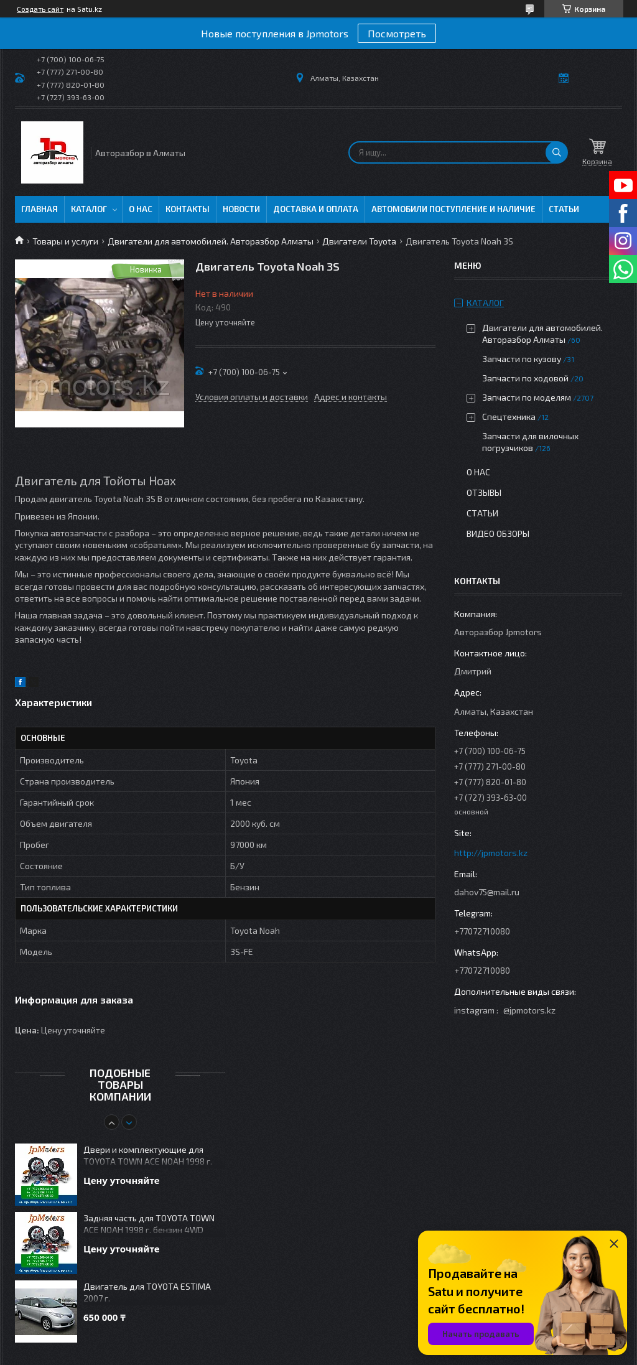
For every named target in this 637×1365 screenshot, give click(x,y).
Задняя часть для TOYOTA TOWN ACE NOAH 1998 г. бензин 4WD (149, 1224)
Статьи (564, 209)
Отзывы (484, 492)
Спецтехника (509, 416)
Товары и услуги (65, 241)
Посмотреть (397, 33)
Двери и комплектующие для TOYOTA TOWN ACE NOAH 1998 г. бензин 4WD (147, 1156)
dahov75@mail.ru (486, 892)
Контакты (187, 209)
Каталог (89, 209)
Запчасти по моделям (526, 397)
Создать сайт (40, 8)
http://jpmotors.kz (491, 852)
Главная (39, 209)
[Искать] (557, 152)
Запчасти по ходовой (525, 378)
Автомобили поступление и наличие (453, 209)
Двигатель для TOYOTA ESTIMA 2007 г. (147, 1292)
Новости (241, 209)
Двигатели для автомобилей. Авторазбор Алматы (211, 241)
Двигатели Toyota (359, 241)
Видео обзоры (498, 533)
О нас (140, 209)
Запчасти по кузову (521, 358)
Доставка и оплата (315, 209)
